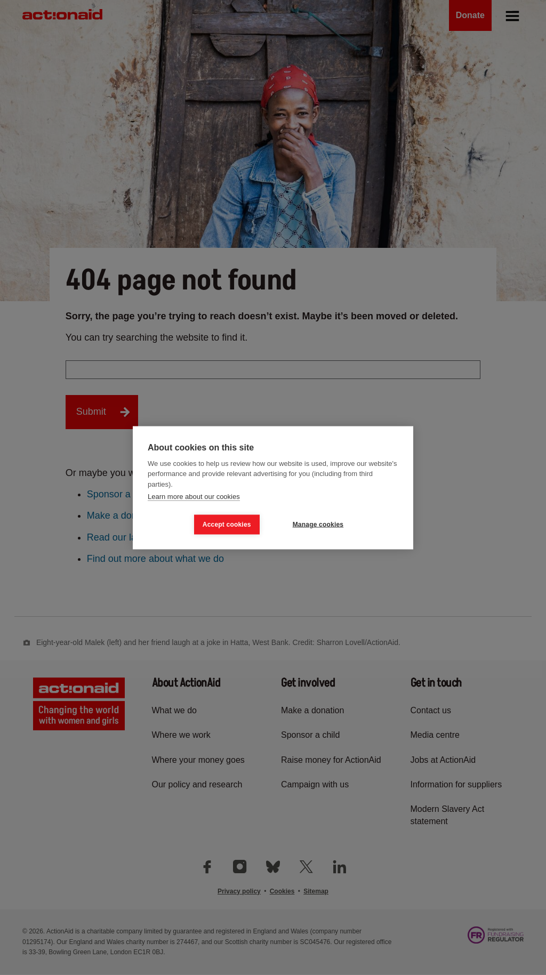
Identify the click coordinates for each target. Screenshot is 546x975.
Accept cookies (227, 524)
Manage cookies (318, 524)
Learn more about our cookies (194, 497)
